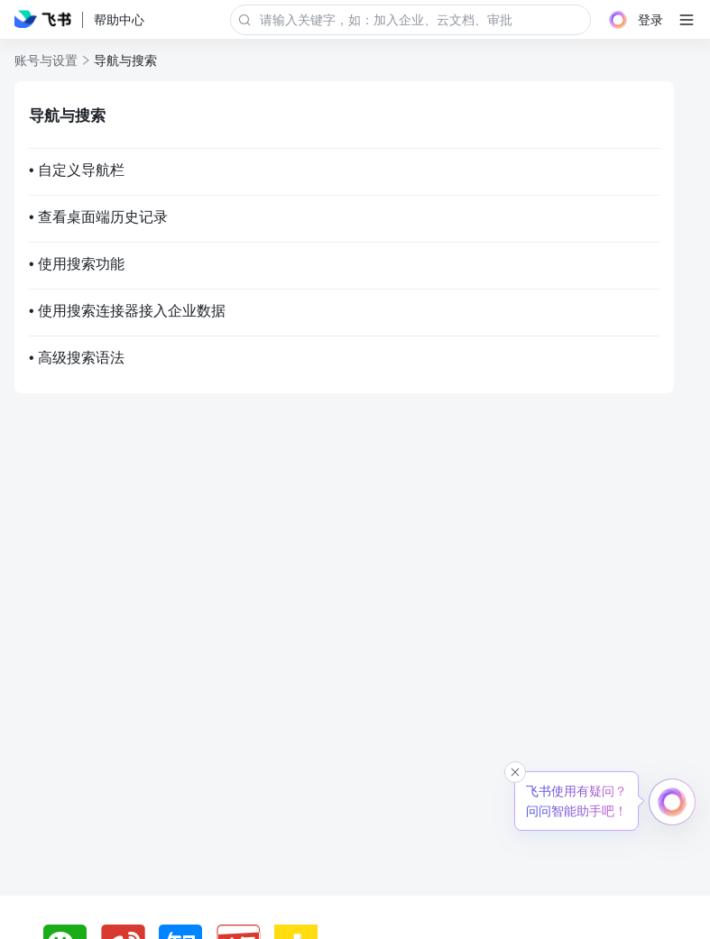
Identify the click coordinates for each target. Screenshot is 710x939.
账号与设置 (46, 60)
